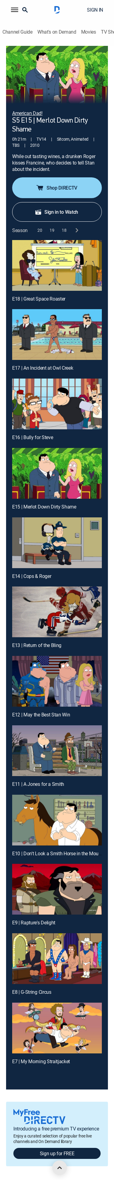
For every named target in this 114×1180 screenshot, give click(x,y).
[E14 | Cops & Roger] (57, 542)
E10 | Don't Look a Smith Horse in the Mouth (57, 853)
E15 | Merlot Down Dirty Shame (44, 506)
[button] (14, 9)
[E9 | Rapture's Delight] (57, 889)
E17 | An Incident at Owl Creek (42, 367)
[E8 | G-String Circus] (57, 958)
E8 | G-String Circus (31, 992)
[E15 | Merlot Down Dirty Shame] (57, 473)
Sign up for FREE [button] (57, 1153)
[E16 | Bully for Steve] (57, 404)
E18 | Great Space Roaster (38, 298)
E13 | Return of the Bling (36, 645)
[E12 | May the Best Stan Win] (57, 681)
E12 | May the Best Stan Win (41, 714)
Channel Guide (17, 32)
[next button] (76, 230)
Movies (88, 32)
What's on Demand (56, 32)
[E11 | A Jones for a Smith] (57, 750)
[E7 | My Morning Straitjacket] (57, 1028)
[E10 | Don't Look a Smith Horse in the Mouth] (57, 820)
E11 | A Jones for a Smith (38, 784)
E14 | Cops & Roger (31, 576)
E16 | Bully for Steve (32, 437)
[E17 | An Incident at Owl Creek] (57, 334)
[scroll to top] (59, 1168)
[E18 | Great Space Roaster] (57, 265)
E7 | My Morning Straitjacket (41, 1061)
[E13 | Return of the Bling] (57, 611)
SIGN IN (95, 9)
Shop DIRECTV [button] (56, 187)
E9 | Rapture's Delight (33, 922)
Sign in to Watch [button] (56, 212)
